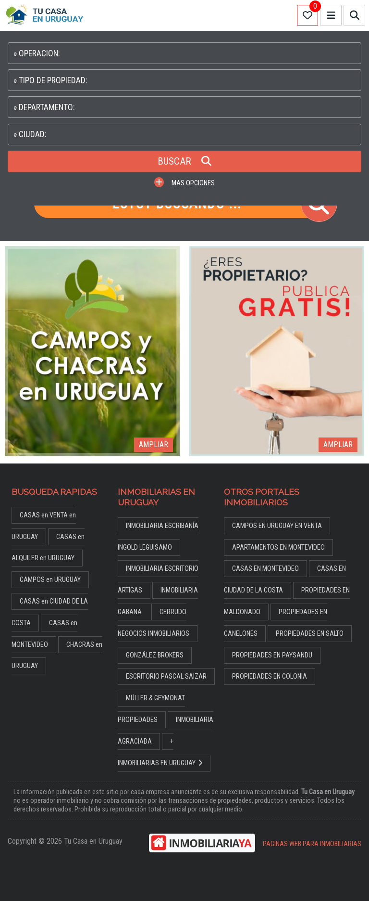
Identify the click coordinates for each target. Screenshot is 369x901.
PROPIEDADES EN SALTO (310, 634)
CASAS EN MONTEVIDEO (265, 569)
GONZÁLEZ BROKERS (155, 655)
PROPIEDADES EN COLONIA (269, 676)
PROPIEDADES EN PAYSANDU (272, 655)
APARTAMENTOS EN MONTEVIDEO (278, 547)
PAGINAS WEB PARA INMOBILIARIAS (312, 844)
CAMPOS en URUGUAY (50, 580)
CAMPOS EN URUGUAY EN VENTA (277, 526)
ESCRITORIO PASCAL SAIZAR (166, 676)
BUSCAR (184, 161)
